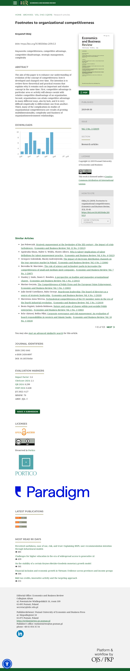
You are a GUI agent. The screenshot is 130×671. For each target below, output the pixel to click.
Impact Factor (22, 377)
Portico (31, 450)
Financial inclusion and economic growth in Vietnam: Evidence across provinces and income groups (64, 570)
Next (109, 327)
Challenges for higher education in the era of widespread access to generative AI (54, 556)
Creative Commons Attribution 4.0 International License (96, 180)
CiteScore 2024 (22, 380)
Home (18, 15)
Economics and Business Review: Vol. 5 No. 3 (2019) (78, 302)
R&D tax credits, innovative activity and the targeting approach (46, 578)
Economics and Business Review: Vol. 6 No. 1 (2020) (77, 295)
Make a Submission (27, 411)
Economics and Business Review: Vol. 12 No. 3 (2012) (60, 248)
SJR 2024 (19, 384)
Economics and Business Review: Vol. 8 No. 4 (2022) (90, 255)
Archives (28, 15)
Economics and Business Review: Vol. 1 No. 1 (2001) (46, 288)
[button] (7, 664)
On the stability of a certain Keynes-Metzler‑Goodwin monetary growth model (53, 563)
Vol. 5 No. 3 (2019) (43, 15)
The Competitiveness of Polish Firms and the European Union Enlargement (74, 284)
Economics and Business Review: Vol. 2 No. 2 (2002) (59, 309)
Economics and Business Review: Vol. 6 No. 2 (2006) (83, 262)
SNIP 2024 (20, 388)
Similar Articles (24, 238)
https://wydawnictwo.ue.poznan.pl (33, 620)
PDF (85, 92)
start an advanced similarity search (46, 333)
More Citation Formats (91, 221)
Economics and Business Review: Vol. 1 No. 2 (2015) (55, 280)
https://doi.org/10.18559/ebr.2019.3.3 (38, 44)
